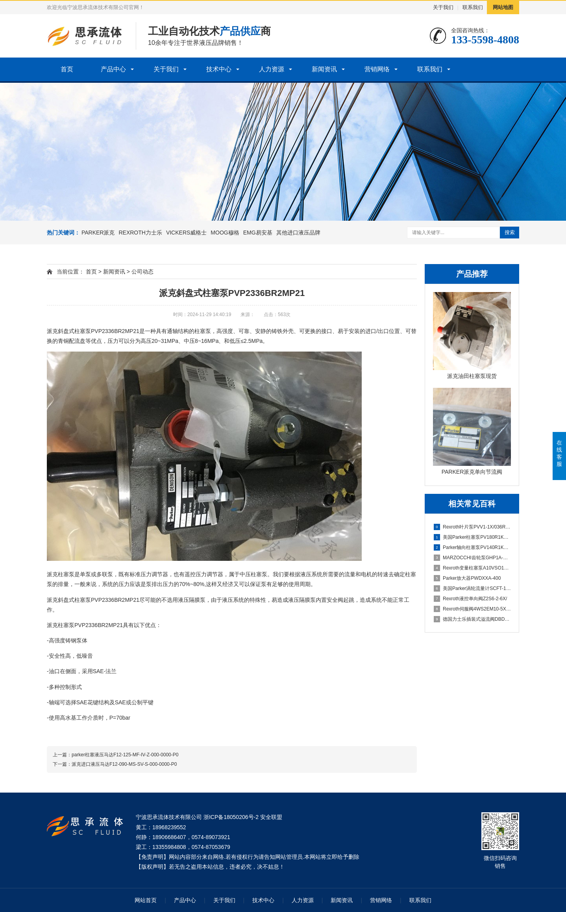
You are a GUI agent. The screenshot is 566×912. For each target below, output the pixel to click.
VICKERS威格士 (186, 232)
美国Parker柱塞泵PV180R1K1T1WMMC (472, 537)
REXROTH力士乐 (140, 232)
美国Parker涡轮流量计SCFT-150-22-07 (472, 588)
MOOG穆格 (225, 232)
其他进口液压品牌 (298, 232)
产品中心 (113, 69)
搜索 (510, 232)
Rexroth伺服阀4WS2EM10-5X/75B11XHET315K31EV (472, 609)
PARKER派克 (98, 232)
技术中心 (218, 69)
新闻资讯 (324, 69)
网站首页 (146, 900)
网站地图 (503, 7)
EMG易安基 (257, 232)
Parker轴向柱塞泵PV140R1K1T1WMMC (472, 547)
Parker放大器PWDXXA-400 (467, 578)
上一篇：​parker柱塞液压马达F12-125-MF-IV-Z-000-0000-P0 (115, 755)
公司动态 (142, 271)
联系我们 (472, 7)
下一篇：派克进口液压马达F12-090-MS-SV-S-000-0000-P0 (115, 764)
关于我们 (443, 7)
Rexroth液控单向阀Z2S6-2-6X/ (470, 599)
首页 (67, 69)
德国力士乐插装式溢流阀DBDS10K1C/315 (472, 619)
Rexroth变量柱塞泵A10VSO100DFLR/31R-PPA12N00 (472, 568)
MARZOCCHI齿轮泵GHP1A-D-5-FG (472, 558)
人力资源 (271, 69)
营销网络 (377, 69)
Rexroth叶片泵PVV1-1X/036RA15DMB (472, 527)
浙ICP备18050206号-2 (231, 817)
